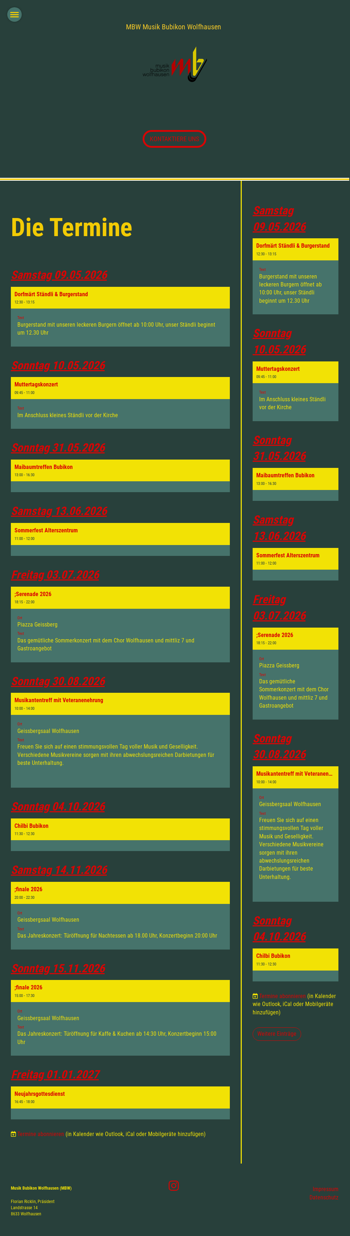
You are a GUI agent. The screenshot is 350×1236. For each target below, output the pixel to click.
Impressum (325, 1189)
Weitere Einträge (276, 1033)
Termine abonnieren (40, 1134)
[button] (120, 317)
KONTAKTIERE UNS (174, 139)
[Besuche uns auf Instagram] (174, 1186)
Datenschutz (323, 1197)
